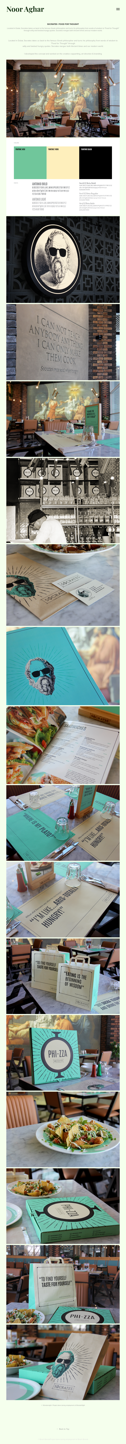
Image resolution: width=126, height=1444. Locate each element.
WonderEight (80, 1405)
